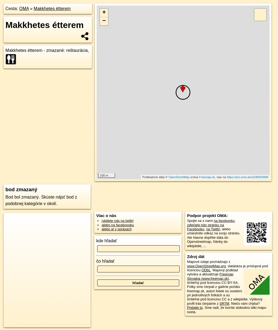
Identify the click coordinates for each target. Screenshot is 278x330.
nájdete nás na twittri (117, 221)
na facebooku (224, 221)
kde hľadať (106, 240)
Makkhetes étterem (52, 8)
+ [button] (104, 13)
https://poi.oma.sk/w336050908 (247, 177)
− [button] (104, 21)
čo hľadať (105, 261)
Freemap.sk (207, 177)
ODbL (205, 270)
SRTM (224, 303)
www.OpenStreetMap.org (206, 266)
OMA (24, 8)
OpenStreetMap (178, 177)
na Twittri (213, 229)
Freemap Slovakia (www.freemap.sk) (210, 276)
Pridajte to (195, 308)
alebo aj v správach (116, 229)
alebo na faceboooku (118, 225)
